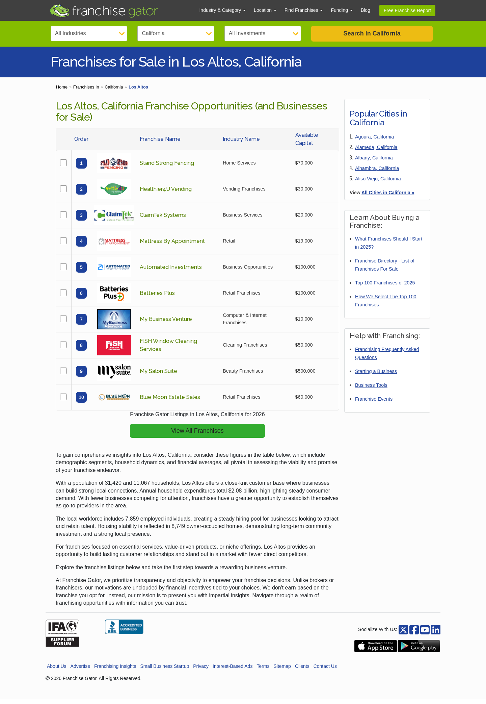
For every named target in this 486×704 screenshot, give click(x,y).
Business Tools (371, 390)
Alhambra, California (377, 173)
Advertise (80, 671)
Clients (302, 671)
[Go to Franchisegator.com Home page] (120, 10)
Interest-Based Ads (232, 671)
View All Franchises (197, 435)
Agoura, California (374, 142)
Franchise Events (374, 404)
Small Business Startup (164, 671)
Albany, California (374, 163)
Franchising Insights (115, 671)
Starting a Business (376, 376)
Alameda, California (376, 152)
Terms (262, 671)
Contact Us (325, 671)
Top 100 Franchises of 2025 (385, 288)
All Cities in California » (387, 197)
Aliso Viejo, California (378, 183)
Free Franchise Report (407, 10)
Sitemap (282, 671)
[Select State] (175, 33)
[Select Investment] (262, 33)
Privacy (201, 671)
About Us (56, 671)
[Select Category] (89, 33)
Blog (365, 10)
